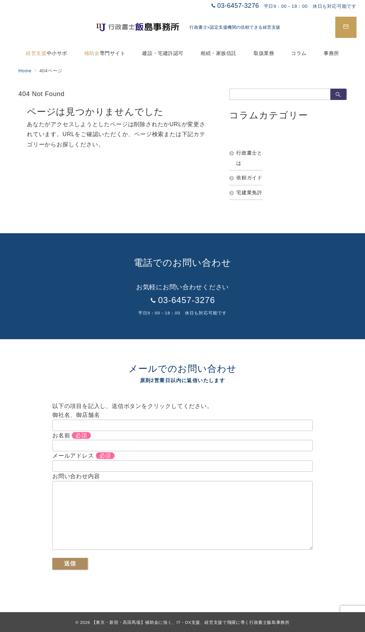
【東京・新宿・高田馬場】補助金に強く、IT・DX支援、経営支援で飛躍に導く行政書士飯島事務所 (191, 622)
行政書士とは (249, 158)
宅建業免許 (249, 192)
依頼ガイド (249, 177)
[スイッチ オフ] (346, 27)
